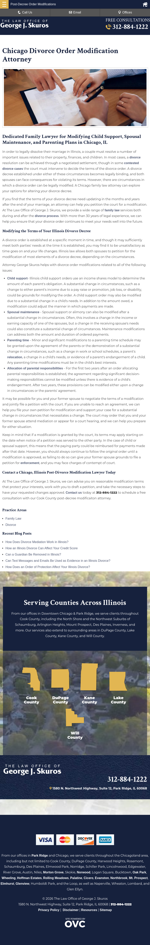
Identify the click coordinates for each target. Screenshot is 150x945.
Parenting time (18, 340)
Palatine (76, 878)
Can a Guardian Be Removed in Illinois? (33, 554)
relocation (14, 357)
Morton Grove (53, 872)
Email (75, 12)
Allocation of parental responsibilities (35, 368)
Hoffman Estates (29, 878)
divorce (135, 157)
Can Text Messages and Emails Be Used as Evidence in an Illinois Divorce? (57, 560)
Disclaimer (71, 910)
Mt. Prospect (138, 878)
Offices (125, 12)
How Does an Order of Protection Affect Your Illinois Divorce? (47, 567)
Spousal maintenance (23, 312)
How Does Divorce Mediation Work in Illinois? (37, 542)
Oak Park (139, 872)
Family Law (13, 518)
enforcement (30, 463)
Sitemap (106, 910)
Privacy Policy (49, 910)
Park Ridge (39, 855)
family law (111, 210)
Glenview (22, 883)
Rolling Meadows (56, 878)
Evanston (102, 878)
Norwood (83, 872)
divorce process (47, 216)
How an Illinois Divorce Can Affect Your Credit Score (41, 548)
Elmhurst (7, 883)
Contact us (74, 492)
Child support (17, 278)
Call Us (25, 12)
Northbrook (118, 878)
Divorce (10, 524)
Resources (89, 910)
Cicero (88, 878)
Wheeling (9, 878)
